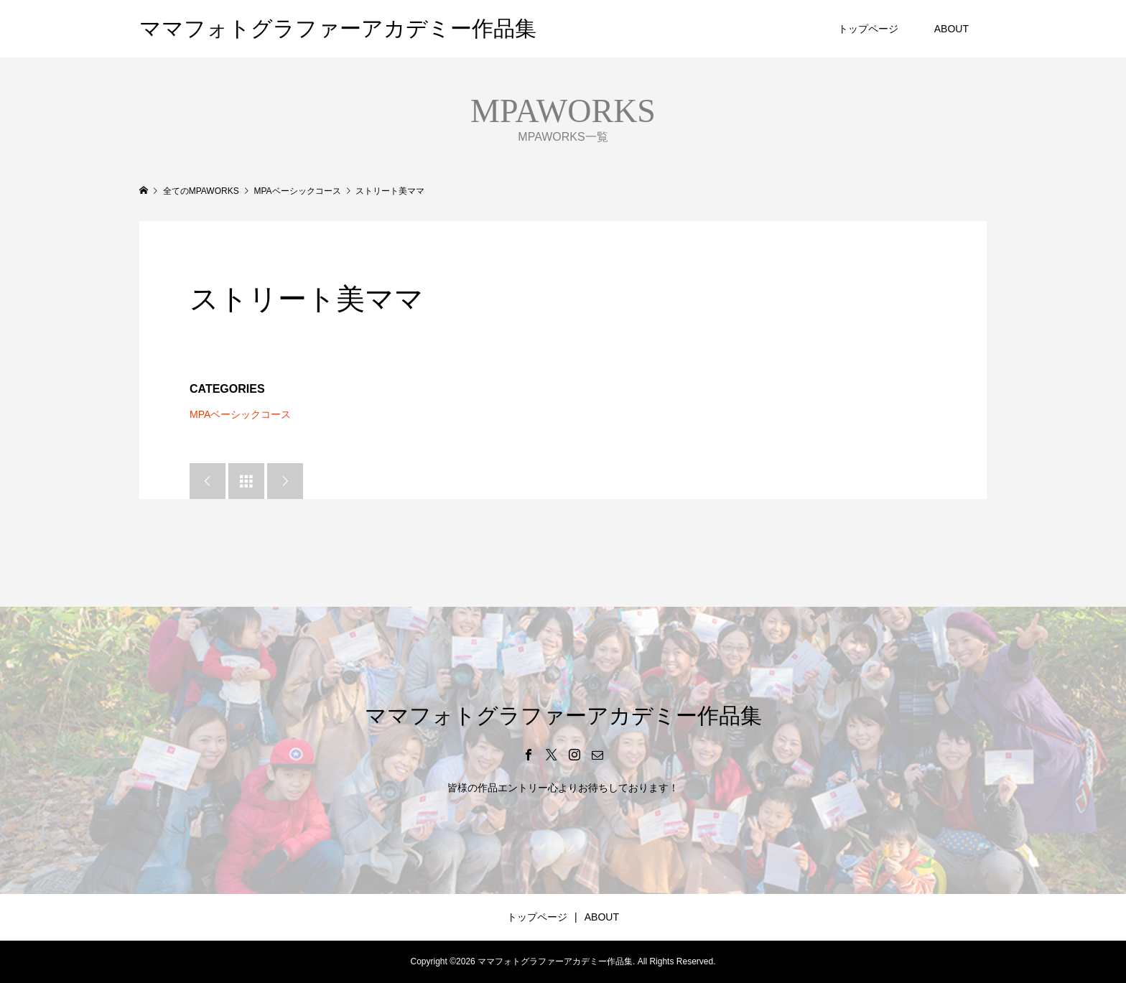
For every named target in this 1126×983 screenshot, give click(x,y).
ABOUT (951, 28)
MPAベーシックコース (240, 414)
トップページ (868, 28)
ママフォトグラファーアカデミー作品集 (337, 28)
